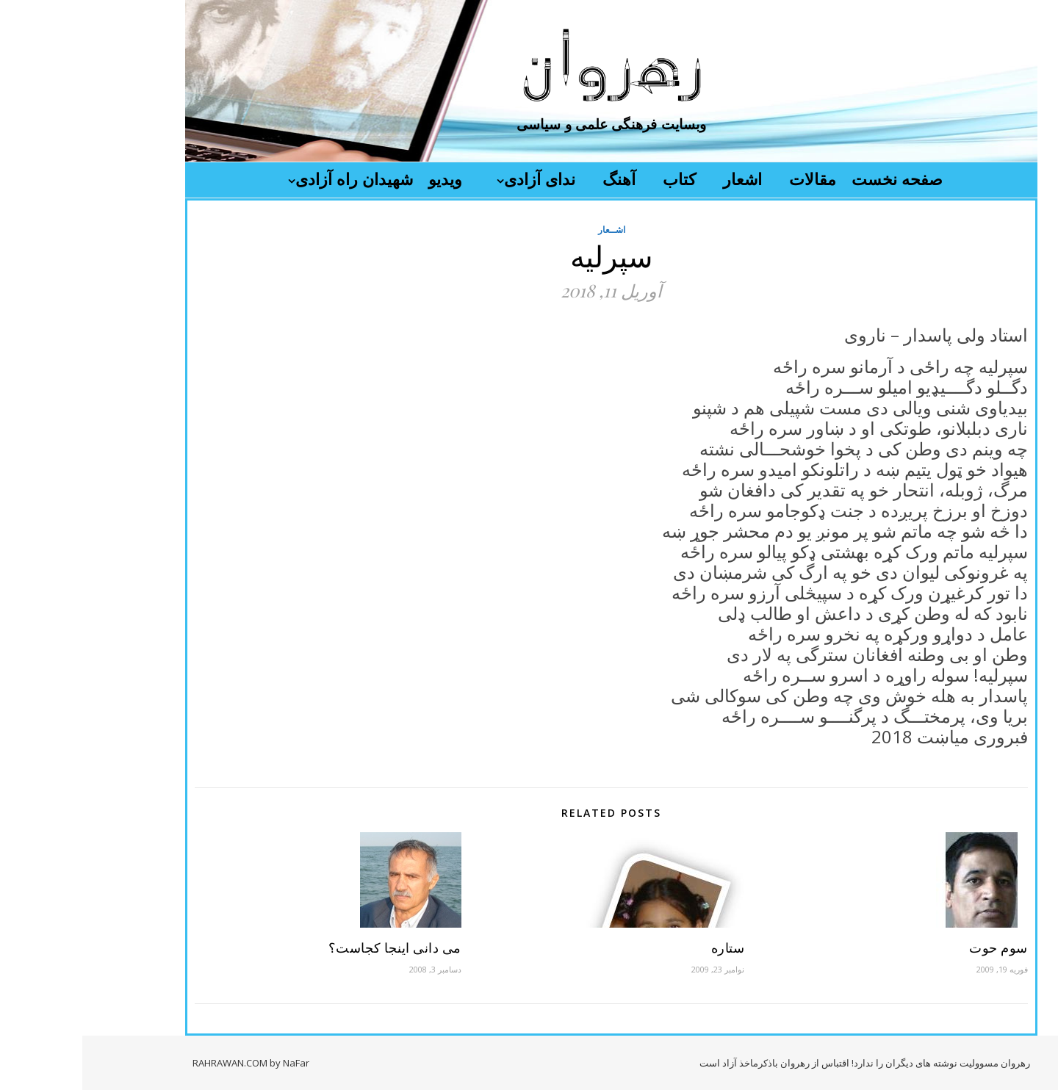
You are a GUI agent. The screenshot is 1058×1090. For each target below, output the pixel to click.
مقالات (730, 178)
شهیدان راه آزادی (272, 178)
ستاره (646, 947)
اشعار (660, 178)
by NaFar (207, 1062)
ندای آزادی (457, 178)
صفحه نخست (814, 178)
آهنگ (536, 178)
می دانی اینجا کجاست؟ (312, 947)
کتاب (596, 178)
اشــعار (529, 229)
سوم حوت (916, 947)
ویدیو (363, 178)
